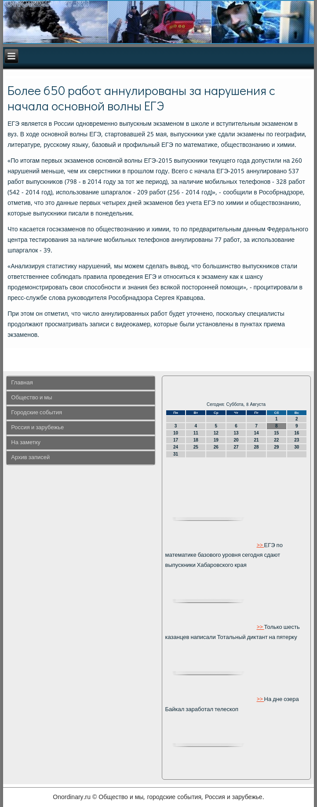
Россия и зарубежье (37, 428)
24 (175, 447)
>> (260, 545)
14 (256, 433)
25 (195, 447)
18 (195, 440)
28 (256, 447)
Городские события (36, 413)
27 (236, 447)
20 (236, 440)
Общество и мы (31, 398)
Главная (22, 383)
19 (216, 440)
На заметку (25, 443)
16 (296, 433)
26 (216, 447)
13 (236, 433)
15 (276, 433)
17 (175, 440)
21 (256, 440)
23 (296, 440)
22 (276, 440)
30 (296, 447)
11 (195, 433)
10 (175, 433)
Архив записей (30, 458)
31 (175, 454)
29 (276, 447)
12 (216, 433)
